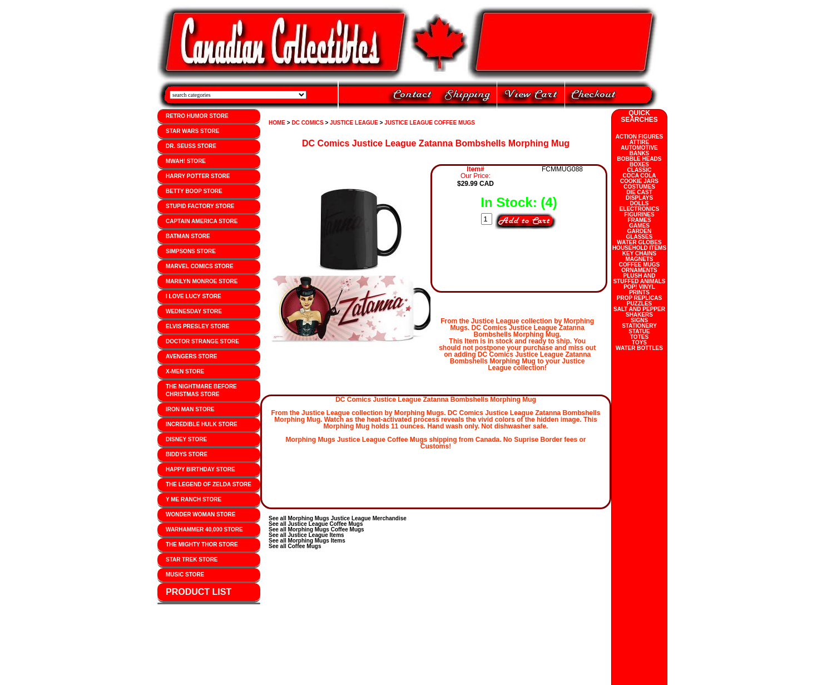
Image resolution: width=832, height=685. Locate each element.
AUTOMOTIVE (639, 148)
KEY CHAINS (639, 253)
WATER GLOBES (639, 242)
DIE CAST (639, 192)
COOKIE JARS (639, 181)
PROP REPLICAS (639, 298)
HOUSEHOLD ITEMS (639, 248)
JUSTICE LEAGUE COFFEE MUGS (429, 123)
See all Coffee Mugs (295, 546)
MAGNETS (639, 259)
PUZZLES (639, 303)
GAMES (639, 226)
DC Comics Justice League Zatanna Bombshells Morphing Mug (435, 143)
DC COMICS (307, 123)
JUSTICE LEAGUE (354, 123)
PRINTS (639, 292)
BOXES (639, 164)
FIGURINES (639, 214)
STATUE (639, 331)
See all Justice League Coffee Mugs (316, 524)
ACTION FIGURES (639, 137)
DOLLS (639, 203)
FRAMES (639, 220)
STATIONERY (639, 326)
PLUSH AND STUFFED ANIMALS (639, 278)
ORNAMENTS (639, 270)
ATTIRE (639, 142)
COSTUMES (639, 187)
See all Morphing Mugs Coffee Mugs (316, 529)
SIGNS (639, 320)
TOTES (639, 337)
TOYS (639, 342)
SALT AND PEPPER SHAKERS (639, 312)
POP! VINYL (639, 287)
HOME (277, 123)
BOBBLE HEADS (639, 159)
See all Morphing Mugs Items (307, 541)
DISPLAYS (639, 198)
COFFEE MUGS (639, 265)
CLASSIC (639, 170)
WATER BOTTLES (639, 348)
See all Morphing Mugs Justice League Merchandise (338, 518)
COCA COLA (639, 176)
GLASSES (639, 237)
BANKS (640, 153)
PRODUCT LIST (198, 592)
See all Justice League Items (306, 535)
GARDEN (639, 231)
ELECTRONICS (640, 209)
